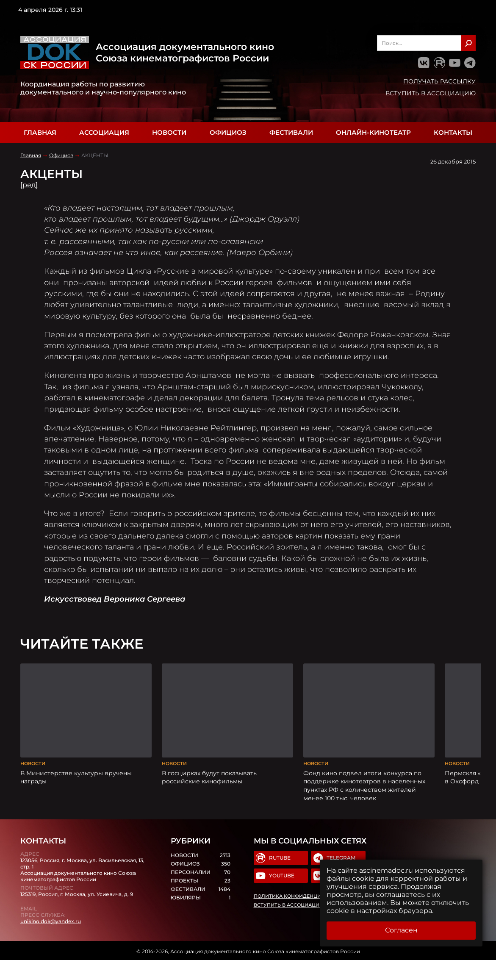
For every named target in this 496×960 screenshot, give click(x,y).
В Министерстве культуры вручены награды (76, 777)
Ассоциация (104, 132)
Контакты (453, 132)
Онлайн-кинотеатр (373, 132)
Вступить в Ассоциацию (430, 93)
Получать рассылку (439, 81)
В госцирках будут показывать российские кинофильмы (209, 777)
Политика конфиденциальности (299, 895)
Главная (40, 132)
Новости (169, 132)
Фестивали (291, 132)
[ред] (29, 185)
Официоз (228, 132)
